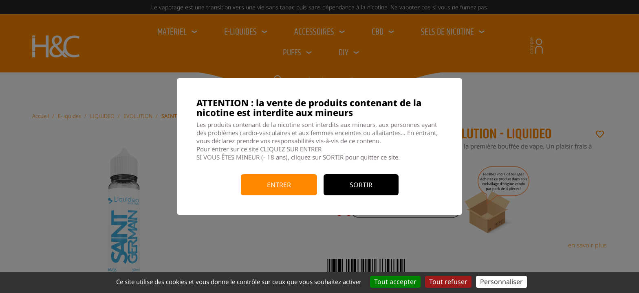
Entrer (279, 184)
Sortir (361, 184)
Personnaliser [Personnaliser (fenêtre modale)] (501, 281)
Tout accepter (395, 281)
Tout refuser (448, 281)
